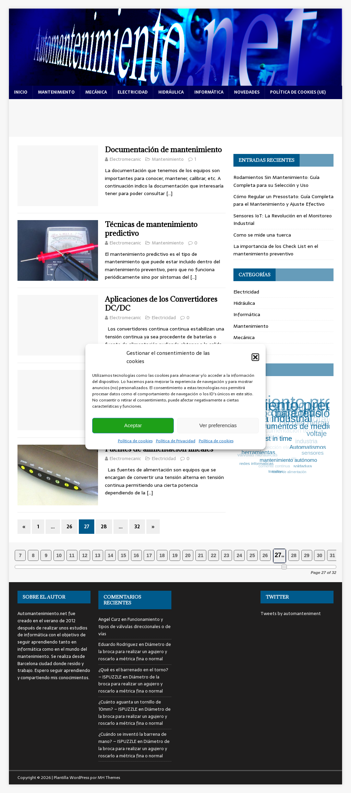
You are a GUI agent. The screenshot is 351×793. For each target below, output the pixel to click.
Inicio (20, 92)
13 (97, 555)
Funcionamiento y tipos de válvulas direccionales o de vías (134, 626)
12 (84, 555)
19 (175, 555)
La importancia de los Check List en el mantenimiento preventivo (275, 249)
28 (104, 526)
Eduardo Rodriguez (118, 644)
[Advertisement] (175, 118)
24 (239, 555)
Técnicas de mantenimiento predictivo (151, 229)
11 (72, 555)
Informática (246, 314)
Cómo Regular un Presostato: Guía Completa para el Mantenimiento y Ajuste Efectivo (283, 200)
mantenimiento (56, 92)
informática (208, 92)
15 (123, 555)
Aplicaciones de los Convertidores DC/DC (161, 304)
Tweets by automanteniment (291, 613)
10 (59, 555)
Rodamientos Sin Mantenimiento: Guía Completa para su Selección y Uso (276, 181)
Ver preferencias (218, 425)
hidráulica (171, 92)
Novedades (245, 349)
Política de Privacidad (175, 440)
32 (137, 526)
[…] (169, 193)
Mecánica (244, 337)
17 (149, 555)
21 (201, 555)
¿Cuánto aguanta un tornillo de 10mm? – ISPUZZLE (129, 705)
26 (69, 526)
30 (319, 555)
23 (226, 555)
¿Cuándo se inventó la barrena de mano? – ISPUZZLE (132, 738)
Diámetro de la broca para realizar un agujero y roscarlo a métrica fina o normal (134, 651)
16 (136, 555)
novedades (246, 92)
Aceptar (133, 425)
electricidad (133, 92)
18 (162, 555)
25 (252, 555)
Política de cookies (135, 440)
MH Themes (109, 777)
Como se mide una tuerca (262, 235)
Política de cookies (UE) (298, 92)
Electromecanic (125, 159)
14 (110, 555)
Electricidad (164, 317)
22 (213, 555)
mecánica (96, 92)
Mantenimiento (168, 159)
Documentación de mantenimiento (163, 149)
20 (188, 555)
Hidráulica (244, 303)
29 (307, 555)
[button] (255, 356)
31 (332, 555)
